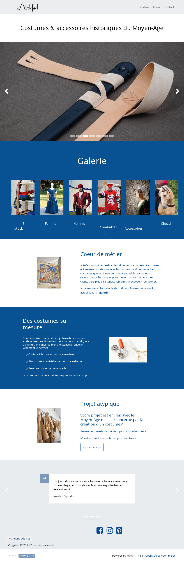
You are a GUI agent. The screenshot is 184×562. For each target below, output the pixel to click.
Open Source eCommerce (160, 555)
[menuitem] (145, 7)
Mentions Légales (20, 538)
